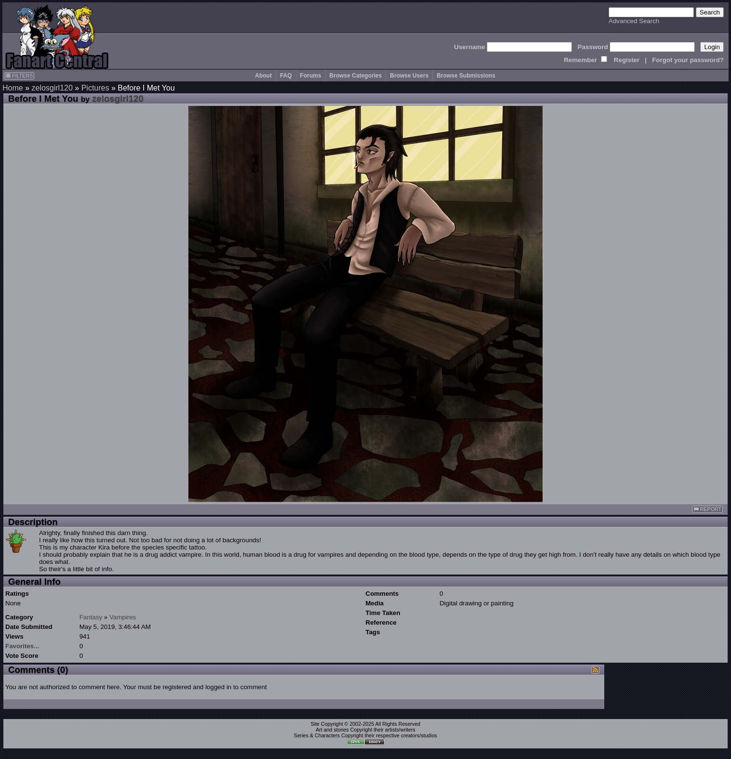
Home (12, 88)
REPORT (707, 509)
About (263, 75)
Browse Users (409, 75)
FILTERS (19, 76)
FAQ (286, 75)
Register (626, 60)
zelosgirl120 (51, 88)
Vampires (122, 617)
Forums (310, 75)
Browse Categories (356, 75)
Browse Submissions (466, 75)
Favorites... (22, 646)
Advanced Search (634, 21)
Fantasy (91, 617)
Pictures (95, 88)
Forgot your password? (688, 60)
